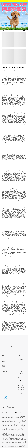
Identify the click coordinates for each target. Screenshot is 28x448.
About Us (19, 355)
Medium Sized (3, 361)
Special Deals (3, 366)
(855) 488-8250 (21, 371)
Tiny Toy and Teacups (4, 360)
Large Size (3, 362)
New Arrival (3, 365)
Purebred (3, 355)
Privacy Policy (3, 412)
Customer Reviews (20, 359)
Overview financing (4, 370)
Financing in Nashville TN (5, 372)
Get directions (20, 379)
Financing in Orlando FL (5, 371)
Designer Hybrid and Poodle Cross (5, 357)
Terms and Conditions (9, 412)
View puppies (20, 380)
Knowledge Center (20, 360)
